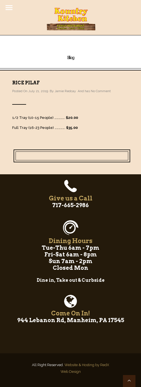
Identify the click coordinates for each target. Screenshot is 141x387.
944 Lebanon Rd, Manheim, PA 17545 (70, 320)
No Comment (101, 91)
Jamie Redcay (65, 91)
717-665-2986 (70, 205)
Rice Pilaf (25, 82)
